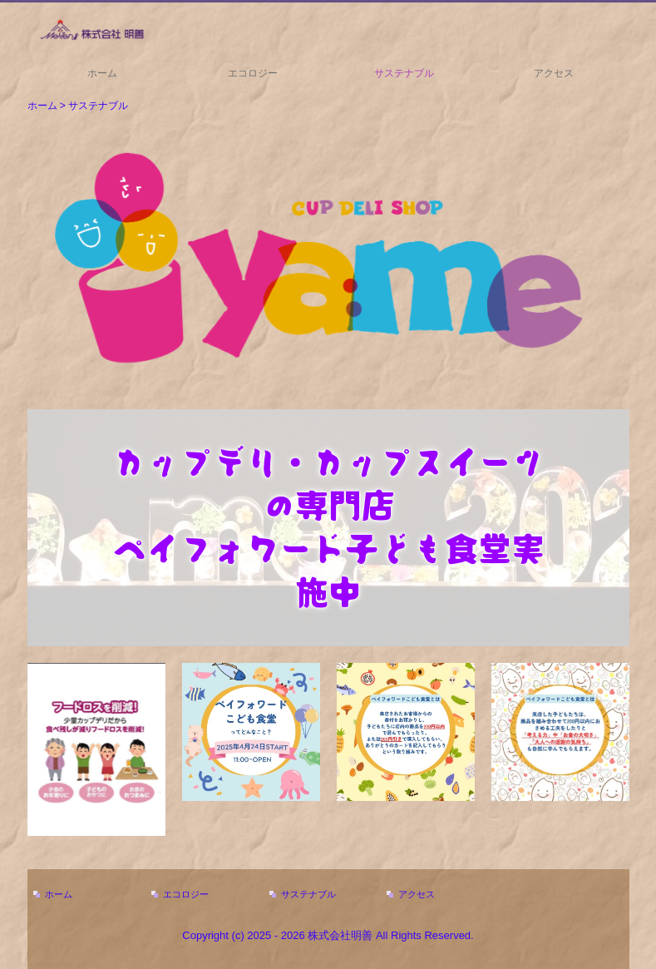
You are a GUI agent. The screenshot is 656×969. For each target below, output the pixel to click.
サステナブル (404, 73)
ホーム (102, 73)
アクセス (554, 73)
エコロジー (253, 73)
